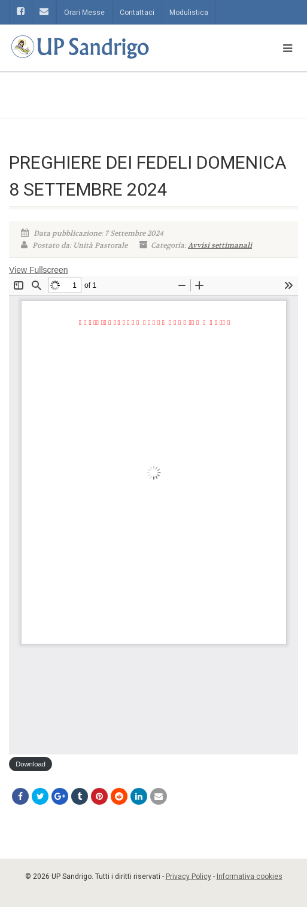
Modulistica (188, 12)
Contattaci (137, 12)
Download (30, 764)
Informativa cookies (249, 876)
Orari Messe (84, 12)
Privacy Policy (188, 876)
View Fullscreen (38, 270)
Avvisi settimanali (220, 245)
